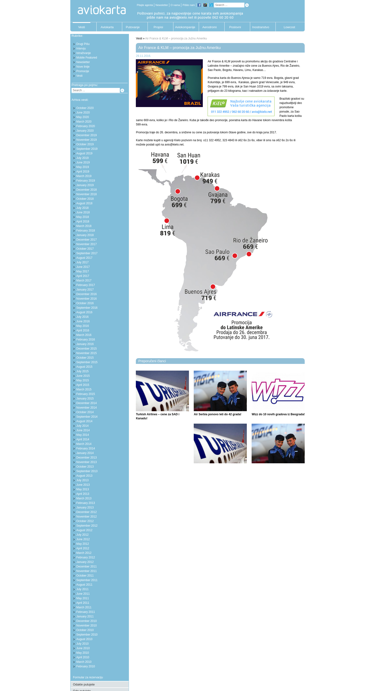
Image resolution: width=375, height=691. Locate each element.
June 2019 (83, 162)
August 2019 (84, 153)
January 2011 (85, 616)
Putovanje (133, 27)
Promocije (82, 71)
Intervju (81, 48)
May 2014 (82, 435)
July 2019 (82, 158)
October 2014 (85, 412)
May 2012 (82, 543)
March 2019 (83, 176)
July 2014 (82, 425)
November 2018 (86, 194)
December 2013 (86, 457)
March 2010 (83, 662)
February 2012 (85, 557)
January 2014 (85, 453)
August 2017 (84, 257)
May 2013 (82, 489)
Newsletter (161, 5)
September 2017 (87, 253)
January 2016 (85, 344)
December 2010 (86, 621)
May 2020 (82, 117)
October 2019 (85, 144)
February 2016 (85, 339)
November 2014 (86, 407)
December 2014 (86, 403)
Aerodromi (209, 27)
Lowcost (289, 27)
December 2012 (86, 512)
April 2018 (82, 221)
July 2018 (82, 208)
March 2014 (83, 444)
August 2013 (84, 475)
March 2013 (83, 498)
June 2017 (83, 267)
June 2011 (83, 593)
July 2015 (82, 371)
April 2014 (82, 439)
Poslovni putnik (235, 28)
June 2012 (83, 539)
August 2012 (84, 530)
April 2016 (82, 330)
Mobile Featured (86, 57)
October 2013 (85, 466)
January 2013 (85, 507)
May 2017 (82, 271)
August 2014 (84, 421)
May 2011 (82, 598)
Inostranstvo (260, 27)
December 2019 (86, 135)
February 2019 (85, 180)
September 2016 (87, 307)
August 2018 (84, 203)
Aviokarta (107, 27)
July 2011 (82, 589)
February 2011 (85, 612)
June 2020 (83, 112)
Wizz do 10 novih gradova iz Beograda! (278, 414)
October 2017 (85, 248)
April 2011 (82, 603)
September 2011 (87, 580)
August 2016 (84, 312)
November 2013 (86, 462)
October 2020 (85, 108)
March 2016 (83, 335)
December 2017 (86, 239)
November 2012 (86, 516)
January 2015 (85, 398)
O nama (175, 5)
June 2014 (83, 430)
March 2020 (83, 121)
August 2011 (84, 584)
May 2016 (82, 326)
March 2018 (83, 226)
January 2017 (85, 289)
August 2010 (84, 639)
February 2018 (85, 230)
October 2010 (85, 630)
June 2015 (83, 376)
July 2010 (82, 643)
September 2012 (87, 525)
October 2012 (85, 521)
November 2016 (86, 298)
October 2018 (85, 198)
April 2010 (82, 657)
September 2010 (87, 634)
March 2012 (83, 553)
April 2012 (82, 548)
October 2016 (85, 303)
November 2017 (86, 244)
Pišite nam (188, 5)
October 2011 (85, 575)
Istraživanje (83, 53)
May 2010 (82, 652)
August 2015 (84, 366)
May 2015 (82, 380)
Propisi (158, 27)
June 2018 (83, 212)
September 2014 (87, 416)
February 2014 (85, 448)
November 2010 (86, 625)
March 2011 (83, 607)
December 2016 (86, 294)
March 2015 (83, 389)
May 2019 (82, 167)
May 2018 (82, 217)
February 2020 (85, 126)
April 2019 (82, 171)
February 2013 (85, 503)
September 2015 (87, 362)
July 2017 (82, 262)
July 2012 (82, 534)
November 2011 (86, 571)
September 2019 (87, 149)
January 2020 (85, 130)
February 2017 (85, 285)
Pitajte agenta (145, 5)
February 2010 (85, 666)
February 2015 (85, 394)
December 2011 (86, 566)
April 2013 (82, 494)
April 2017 (82, 276)
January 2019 (85, 185)
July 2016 (82, 317)
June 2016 (83, 321)
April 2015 (82, 385)
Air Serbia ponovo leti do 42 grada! (217, 414)
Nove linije (82, 66)
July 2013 (82, 480)
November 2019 (86, 139)
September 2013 (87, 471)
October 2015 (85, 357)
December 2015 (86, 348)
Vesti (81, 27)
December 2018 (86, 189)
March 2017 (83, 280)
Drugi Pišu (82, 44)
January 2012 (85, 562)
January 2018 (85, 235)
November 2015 (86, 353)
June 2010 (83, 648)
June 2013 (83, 484)
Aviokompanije (184, 27)
